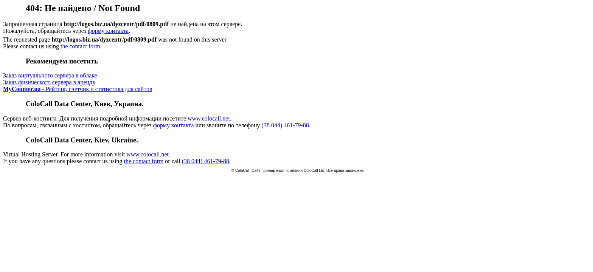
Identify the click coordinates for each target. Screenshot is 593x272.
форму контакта (108, 31)
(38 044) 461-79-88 (285, 125)
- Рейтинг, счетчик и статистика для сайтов (77, 89)
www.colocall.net (209, 118)
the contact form (80, 46)
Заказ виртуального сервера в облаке (50, 75)
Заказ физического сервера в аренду (49, 82)
